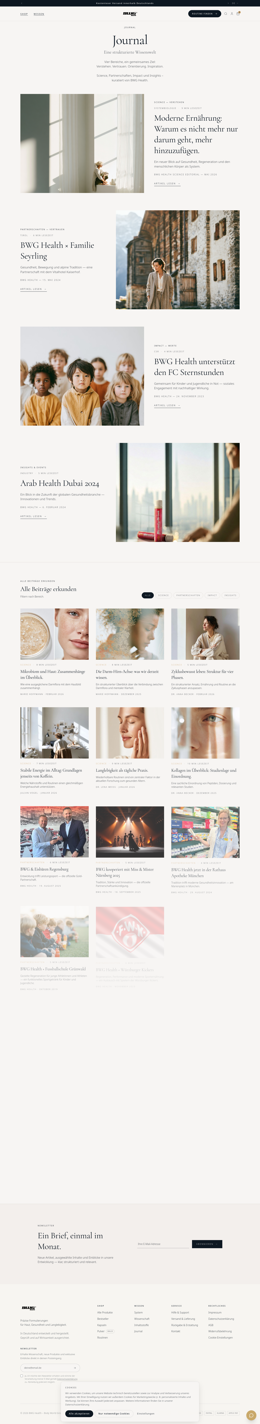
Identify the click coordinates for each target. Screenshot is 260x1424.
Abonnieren (207, 1246)
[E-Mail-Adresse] (45, 1368)
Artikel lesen (167, 183)
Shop (24, 14)
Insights (231, 597)
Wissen (39, 14)
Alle (148, 597)
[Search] (225, 13)
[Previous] (21, 3)
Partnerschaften (188, 597)
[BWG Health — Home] (130, 13)
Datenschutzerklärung (67, 1378)
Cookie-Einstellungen (220, 1337)
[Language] (235, 3)
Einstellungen (146, 1413)
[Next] (228, 3)
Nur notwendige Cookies (114, 1413)
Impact (212, 597)
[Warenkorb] (238, 13)
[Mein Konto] (231, 13)
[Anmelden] (75, 1368)
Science (163, 597)
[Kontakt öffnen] (251, 1415)
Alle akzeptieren (79, 1413)
